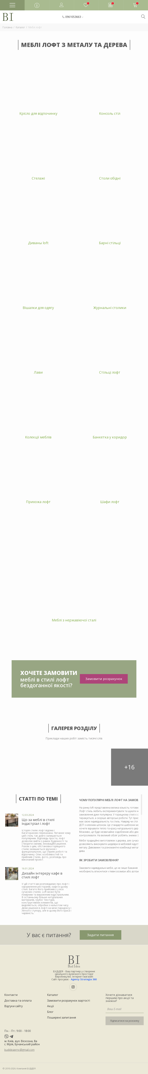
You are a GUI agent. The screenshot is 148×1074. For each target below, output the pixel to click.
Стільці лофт (109, 372)
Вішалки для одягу (38, 307)
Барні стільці (110, 243)
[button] (74, 17)
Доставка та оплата (18, 1000)
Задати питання (100, 935)
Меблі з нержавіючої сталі (74, 620)
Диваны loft (38, 243)
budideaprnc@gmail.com (19, 1050)
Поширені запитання (61, 1017)
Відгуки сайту (13, 1006)
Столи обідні (109, 178)
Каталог (52, 995)
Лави (38, 372)
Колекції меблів (38, 437)
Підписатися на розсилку (124, 1020)
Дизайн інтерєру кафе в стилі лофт (42, 875)
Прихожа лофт (38, 501)
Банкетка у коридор (110, 437)
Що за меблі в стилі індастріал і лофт (38, 821)
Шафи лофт (109, 501)
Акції (50, 1006)
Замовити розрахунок (103, 678)
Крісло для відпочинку (38, 113)
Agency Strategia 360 (84, 979)
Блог (50, 1012)
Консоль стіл (109, 113)
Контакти (11, 995)
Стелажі (38, 178)
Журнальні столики (109, 307)
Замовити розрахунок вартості (68, 1000)
